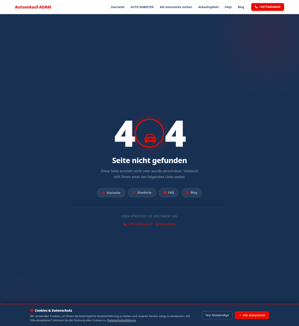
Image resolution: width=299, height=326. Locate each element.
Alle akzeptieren (252, 315)
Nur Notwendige (217, 315)
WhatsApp (166, 224)
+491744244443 (267, 7)
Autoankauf (33, 7)
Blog (241, 7)
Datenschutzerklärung (121, 320)
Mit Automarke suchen (176, 7)
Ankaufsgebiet (208, 7)
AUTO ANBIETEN (142, 7)
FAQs (228, 7)
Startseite (118, 7)
